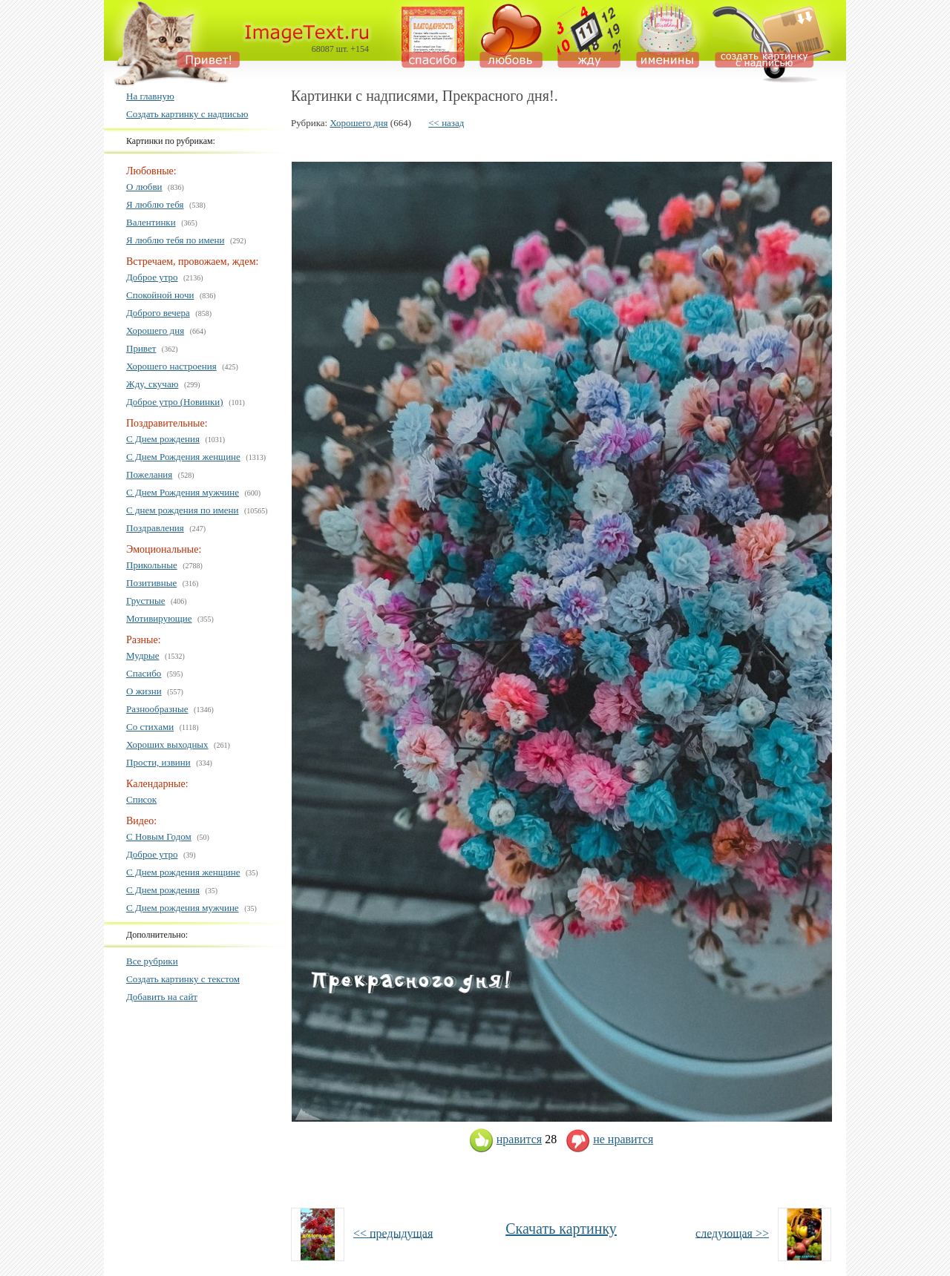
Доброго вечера (158, 312)
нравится (505, 1139)
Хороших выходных (167, 744)
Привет (141, 348)
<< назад (446, 122)
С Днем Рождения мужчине (182, 492)
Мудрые (143, 655)
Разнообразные (157, 708)
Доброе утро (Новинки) (174, 401)
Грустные (145, 600)
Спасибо (143, 673)
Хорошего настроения (171, 366)
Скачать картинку (561, 1228)
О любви (144, 186)
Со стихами (150, 726)
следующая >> (732, 1232)
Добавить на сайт (161, 996)
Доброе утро (152, 277)
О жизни (144, 691)
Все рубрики (152, 961)
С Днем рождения (163, 438)
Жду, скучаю (152, 383)
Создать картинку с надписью (187, 113)
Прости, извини (158, 762)
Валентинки (151, 222)
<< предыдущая (393, 1232)
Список (141, 799)
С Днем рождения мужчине (182, 907)
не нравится (609, 1139)
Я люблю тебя (155, 204)
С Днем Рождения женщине (183, 456)
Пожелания (149, 474)
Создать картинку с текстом (183, 978)
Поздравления (155, 527)
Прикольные (151, 564)
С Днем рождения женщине (183, 872)
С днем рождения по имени (182, 510)
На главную (150, 96)
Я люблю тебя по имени (175, 240)
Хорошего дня (155, 330)
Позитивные (151, 582)
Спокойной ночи (160, 294)
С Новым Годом (158, 836)
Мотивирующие (159, 618)
